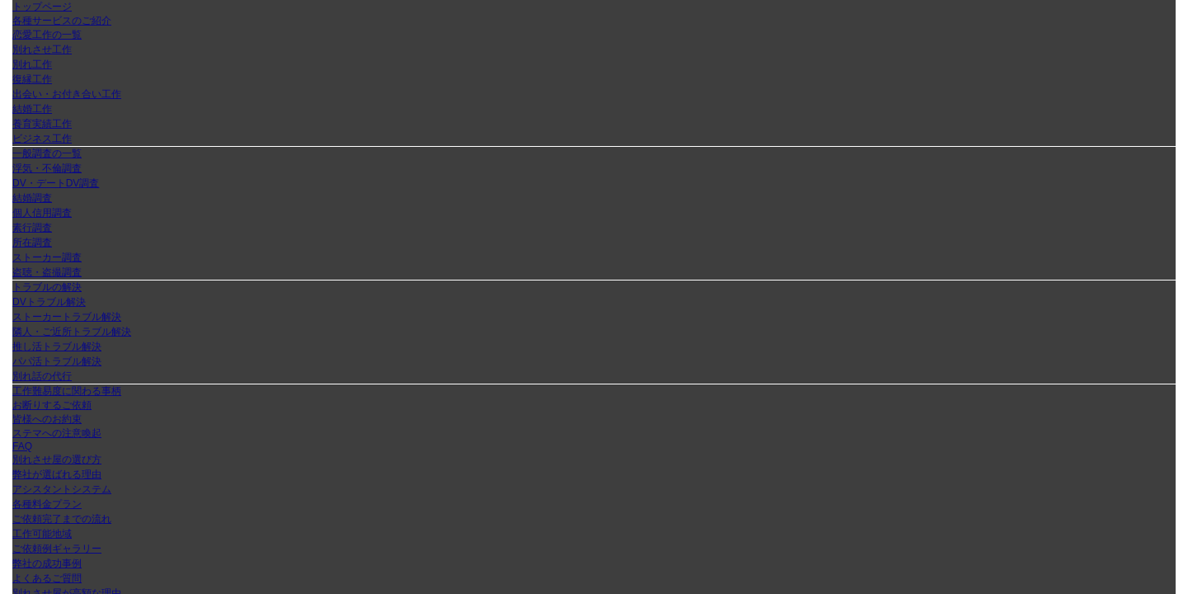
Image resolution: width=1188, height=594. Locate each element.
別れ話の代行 (42, 376)
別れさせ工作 (42, 49)
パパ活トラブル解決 (56, 361)
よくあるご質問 (47, 578)
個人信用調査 (42, 213)
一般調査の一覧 (47, 153)
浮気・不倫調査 (47, 168)
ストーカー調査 (47, 257)
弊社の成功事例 (47, 563)
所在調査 (32, 242)
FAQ (22, 446)
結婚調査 (32, 198)
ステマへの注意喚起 (56, 433)
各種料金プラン (47, 504)
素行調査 (32, 227)
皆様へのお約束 (47, 419)
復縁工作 (32, 79)
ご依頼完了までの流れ (61, 519)
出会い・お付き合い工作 (66, 94)
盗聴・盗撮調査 (47, 272)
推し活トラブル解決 (56, 346)
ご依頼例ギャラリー (56, 548)
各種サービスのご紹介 (61, 20)
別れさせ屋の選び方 (56, 459)
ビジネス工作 (42, 138)
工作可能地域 (42, 534)
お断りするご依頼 (52, 405)
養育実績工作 (42, 124)
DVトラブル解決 (49, 302)
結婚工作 (32, 109)
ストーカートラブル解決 (66, 317)
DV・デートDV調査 (55, 183)
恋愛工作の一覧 (47, 34)
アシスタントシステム (61, 489)
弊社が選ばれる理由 (56, 474)
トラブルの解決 (47, 287)
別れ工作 (32, 64)
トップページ (42, 6)
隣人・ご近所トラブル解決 (71, 331)
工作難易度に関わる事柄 (66, 391)
